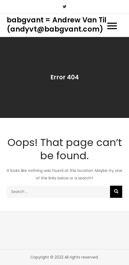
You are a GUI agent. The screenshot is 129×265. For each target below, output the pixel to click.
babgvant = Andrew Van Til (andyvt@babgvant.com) (57, 24)
